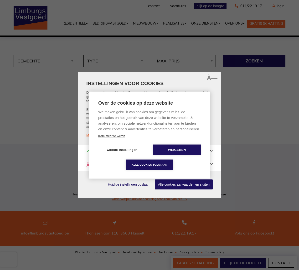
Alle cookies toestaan (149, 164)
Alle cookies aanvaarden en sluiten (184, 184)
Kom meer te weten (111, 136)
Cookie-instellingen (122, 149)
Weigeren (177, 149)
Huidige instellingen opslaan (128, 184)
